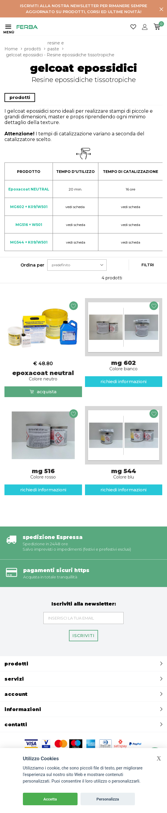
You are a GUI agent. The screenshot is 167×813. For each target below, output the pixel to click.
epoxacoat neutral (43, 375)
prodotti (32, 49)
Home (11, 49)
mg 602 (124, 365)
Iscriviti (83, 635)
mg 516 (43, 473)
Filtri (147, 264)
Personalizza (108, 799)
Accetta (50, 799)
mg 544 (124, 473)
